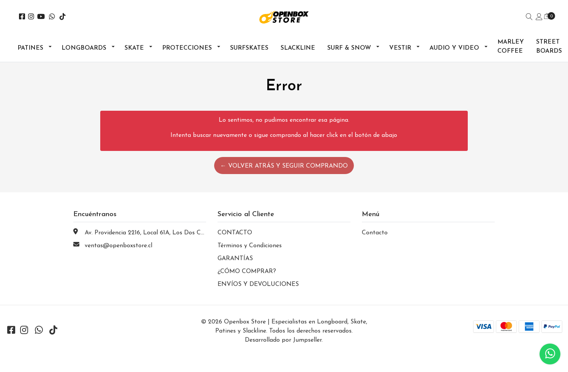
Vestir (400, 48)
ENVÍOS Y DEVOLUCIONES (258, 284)
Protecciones (187, 48)
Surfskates (249, 48)
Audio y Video (454, 48)
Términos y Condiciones (250, 246)
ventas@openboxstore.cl (118, 246)
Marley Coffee (510, 46)
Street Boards (549, 46)
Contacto (375, 233)
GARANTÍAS (235, 259)
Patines (30, 48)
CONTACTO (235, 233)
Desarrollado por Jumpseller (283, 340)
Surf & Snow (349, 48)
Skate (134, 48)
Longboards (84, 48)
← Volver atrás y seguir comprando (284, 166)
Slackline (298, 48)
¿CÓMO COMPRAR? (247, 271)
